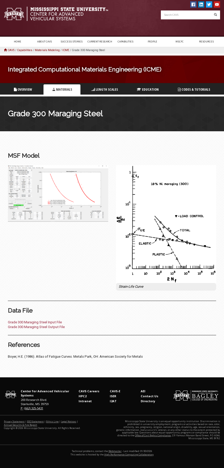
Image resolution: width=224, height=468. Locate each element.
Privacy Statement (14, 421)
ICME (65, 50)
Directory (148, 401)
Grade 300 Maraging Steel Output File (36, 327)
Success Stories (72, 41)
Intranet (85, 401)
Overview (23, 89)
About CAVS (44, 41)
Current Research (100, 41)
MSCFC (180, 41)
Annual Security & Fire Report (20, 425)
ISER (113, 396)
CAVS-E (115, 391)
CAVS (11, 50)
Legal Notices (68, 421)
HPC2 (82, 396)
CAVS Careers (89, 391)
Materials (62, 89)
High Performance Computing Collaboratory (129, 454)
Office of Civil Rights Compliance (153, 435)
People (152, 41)
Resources (206, 41)
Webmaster (115, 451)
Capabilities (125, 41)
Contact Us (149, 396)
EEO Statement (35, 421)
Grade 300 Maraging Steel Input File (35, 322)
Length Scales (104, 89)
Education (148, 89)
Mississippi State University (17, 18)
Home (17, 41)
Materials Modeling (47, 50)
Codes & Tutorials (194, 89)
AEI (143, 391)
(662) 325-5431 (33, 408)
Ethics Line (52, 421)
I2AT (113, 401)
